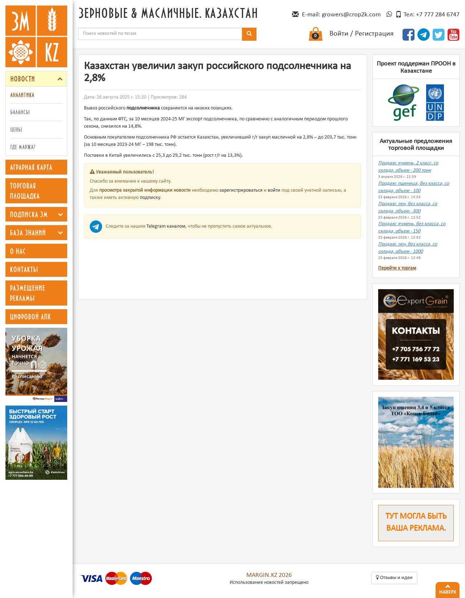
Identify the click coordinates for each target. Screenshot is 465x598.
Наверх (447, 588)
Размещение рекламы (27, 293)
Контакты (24, 269)
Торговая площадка (25, 191)
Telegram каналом (165, 226)
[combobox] (160, 34)
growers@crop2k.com (351, 14)
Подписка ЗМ (29, 214)
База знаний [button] (28, 232)
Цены (16, 129)
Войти (338, 33)
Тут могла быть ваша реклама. (415, 523)
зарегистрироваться (241, 190)
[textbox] (160, 34)
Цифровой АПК (30, 316)
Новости (22, 78)
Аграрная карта (31, 167)
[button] (60, 78)
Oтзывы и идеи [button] (394, 578)
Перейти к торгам (397, 268)
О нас (18, 251)
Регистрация (374, 33)
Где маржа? (22, 146)
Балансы (20, 111)
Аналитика (22, 94)
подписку (150, 197)
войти (274, 190)
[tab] (36, 79)
